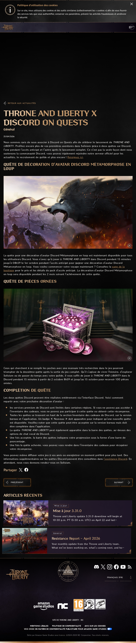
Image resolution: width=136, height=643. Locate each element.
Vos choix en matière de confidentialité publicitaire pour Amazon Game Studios (68, 629)
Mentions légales (39, 626)
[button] (68, 212)
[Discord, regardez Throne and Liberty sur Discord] (96, 567)
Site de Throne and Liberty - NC (68, 620)
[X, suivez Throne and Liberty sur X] (103, 567)
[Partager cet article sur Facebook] (26, 470)
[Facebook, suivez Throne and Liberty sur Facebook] (116, 567)
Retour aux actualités (22, 103)
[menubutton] (131, 27)
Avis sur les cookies (95, 626)
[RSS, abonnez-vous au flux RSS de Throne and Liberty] (129, 567)
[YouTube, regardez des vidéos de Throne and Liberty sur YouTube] (123, 567)
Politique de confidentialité (66, 626)
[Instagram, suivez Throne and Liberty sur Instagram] (109, 567)
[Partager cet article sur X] (20, 470)
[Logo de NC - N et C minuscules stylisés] (63, 606)
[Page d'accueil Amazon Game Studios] (44, 606)
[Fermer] (131, 4)
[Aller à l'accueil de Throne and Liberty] (7, 27)
